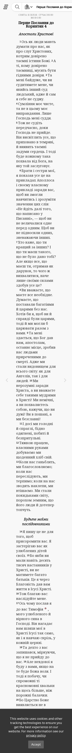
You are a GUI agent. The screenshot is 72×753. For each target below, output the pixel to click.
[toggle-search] (17, 7)
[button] (45, 608)
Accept (36, 744)
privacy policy (36, 735)
